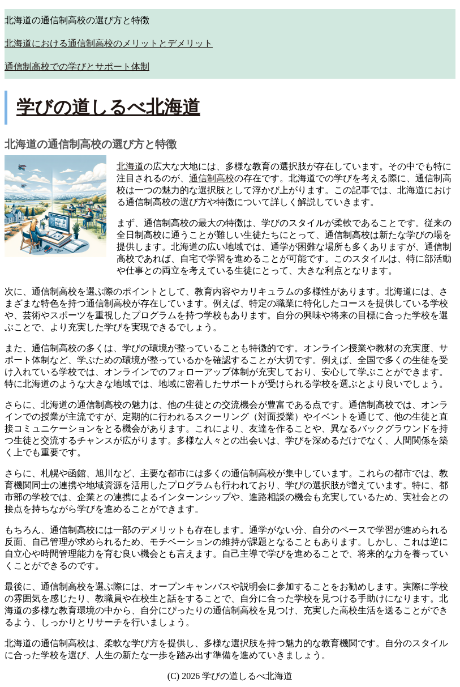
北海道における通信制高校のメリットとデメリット (109, 43)
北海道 (130, 166)
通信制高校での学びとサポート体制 (77, 66)
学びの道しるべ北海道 (108, 107)
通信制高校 (211, 178)
